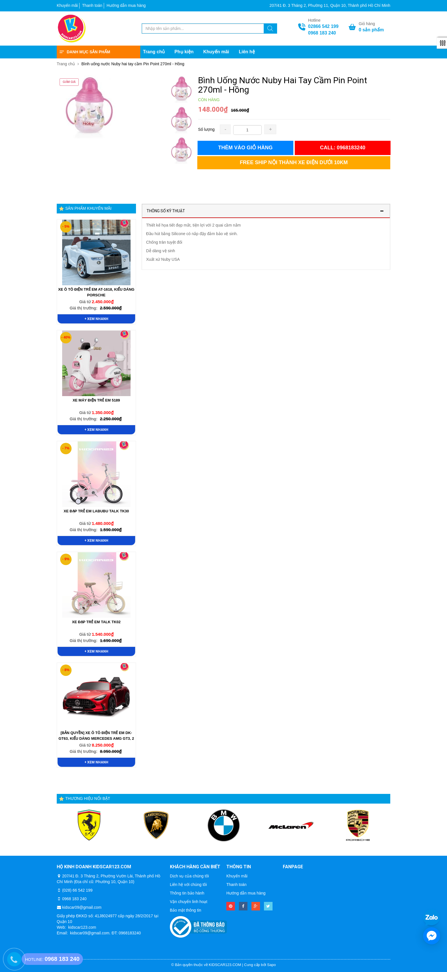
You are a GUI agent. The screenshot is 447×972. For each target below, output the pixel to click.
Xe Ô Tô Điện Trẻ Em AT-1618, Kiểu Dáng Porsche (96, 292)
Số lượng (206, 129)
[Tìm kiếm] (270, 29)
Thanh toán (92, 5)
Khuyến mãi (67, 5)
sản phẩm (371, 29)
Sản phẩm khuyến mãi (88, 208)
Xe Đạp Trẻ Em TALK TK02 (96, 622)
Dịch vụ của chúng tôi (189, 876)
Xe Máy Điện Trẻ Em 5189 (96, 400)
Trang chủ (154, 51)
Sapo (271, 965)
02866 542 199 (323, 26)
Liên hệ (247, 51)
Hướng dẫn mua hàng (126, 5)
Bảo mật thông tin (185, 910)
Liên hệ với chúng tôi (188, 884)
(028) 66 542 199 (77, 890)
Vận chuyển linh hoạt (188, 901)
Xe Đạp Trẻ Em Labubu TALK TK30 (96, 511)
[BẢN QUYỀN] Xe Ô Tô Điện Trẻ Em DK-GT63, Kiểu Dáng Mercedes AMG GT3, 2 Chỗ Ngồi (96, 738)
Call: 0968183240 (342, 147)
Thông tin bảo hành (187, 893)
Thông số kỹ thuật (166, 211)
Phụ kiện (184, 51)
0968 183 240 (322, 32)
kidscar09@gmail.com (81, 907)
